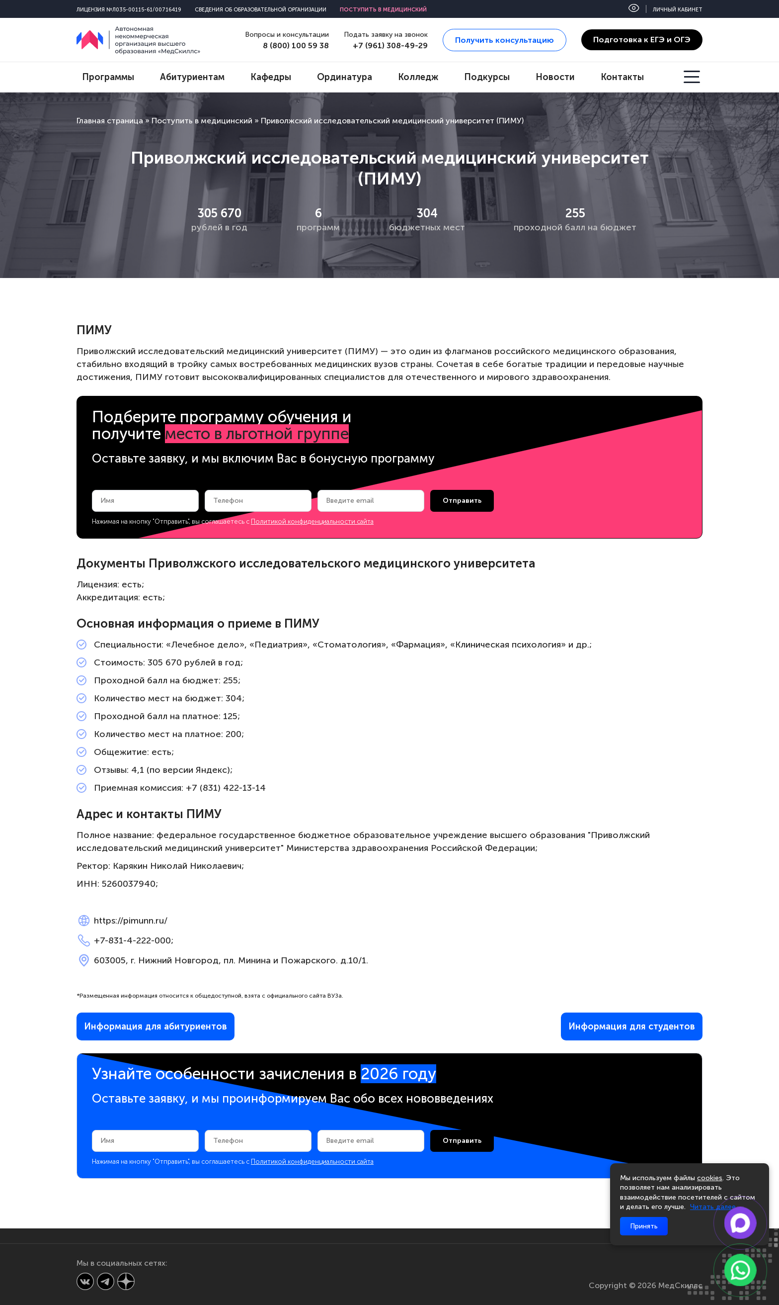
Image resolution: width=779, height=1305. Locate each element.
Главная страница (110, 120)
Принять (644, 1226)
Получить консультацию (504, 40)
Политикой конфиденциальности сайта (312, 521)
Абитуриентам (192, 77)
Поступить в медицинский (383, 9)
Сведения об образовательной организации (260, 9)
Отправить (462, 500)
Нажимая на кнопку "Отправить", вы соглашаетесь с (233, 521)
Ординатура (344, 77)
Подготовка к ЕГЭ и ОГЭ (642, 39)
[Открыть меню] (693, 77)
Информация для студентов (631, 1026)
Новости (555, 77)
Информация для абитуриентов (155, 1026)
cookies (709, 1178)
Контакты (622, 77)
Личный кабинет (677, 9)
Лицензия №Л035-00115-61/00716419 (129, 9)
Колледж (418, 77)
